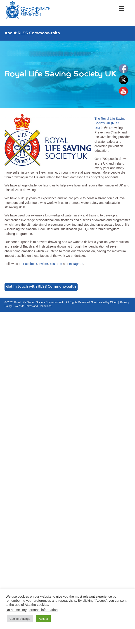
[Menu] (121, 8)
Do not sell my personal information (32, 610)
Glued (113, 302)
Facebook (30, 264)
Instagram (76, 264)
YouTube (56, 264)
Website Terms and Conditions (33, 306)
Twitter (43, 264)
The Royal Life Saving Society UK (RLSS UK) (110, 123)
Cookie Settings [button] (19, 618)
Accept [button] (43, 618)
